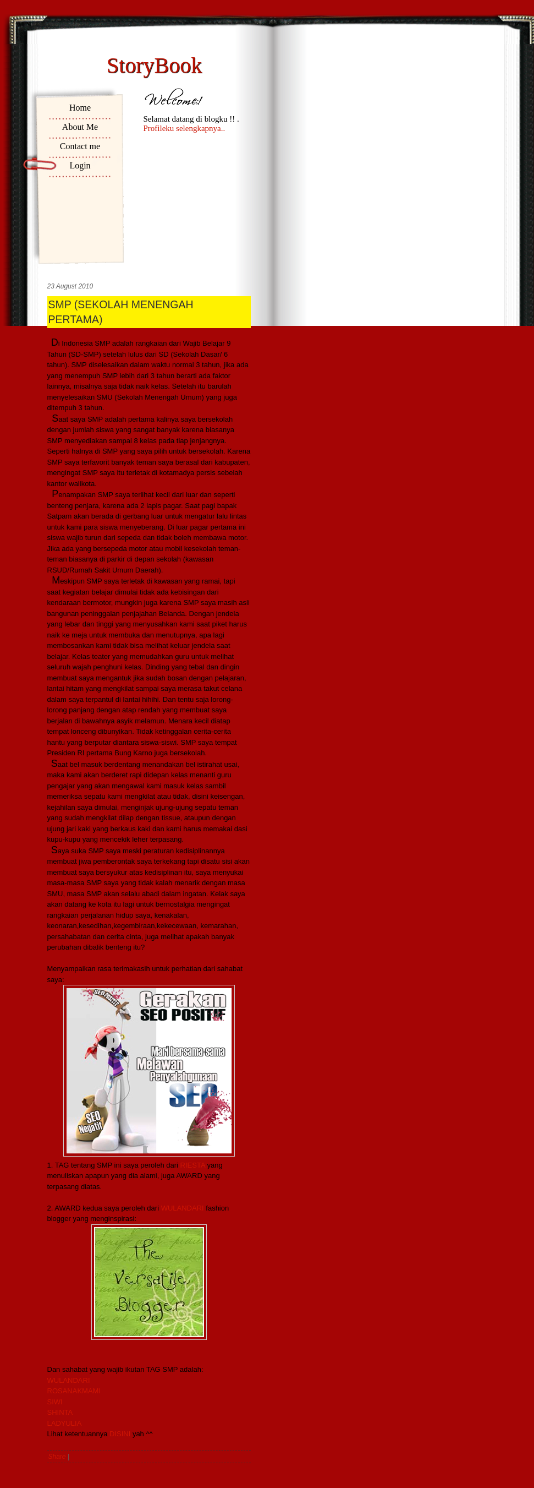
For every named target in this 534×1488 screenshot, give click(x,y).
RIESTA (192, 1165)
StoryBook (154, 65)
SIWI (55, 1402)
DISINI (119, 1434)
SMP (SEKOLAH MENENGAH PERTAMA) (121, 311)
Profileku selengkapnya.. (184, 128)
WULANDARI (182, 1208)
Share (57, 1456)
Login (79, 165)
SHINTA (60, 1412)
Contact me (80, 146)
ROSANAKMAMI (74, 1391)
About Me (80, 127)
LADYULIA (64, 1423)
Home (80, 107)
